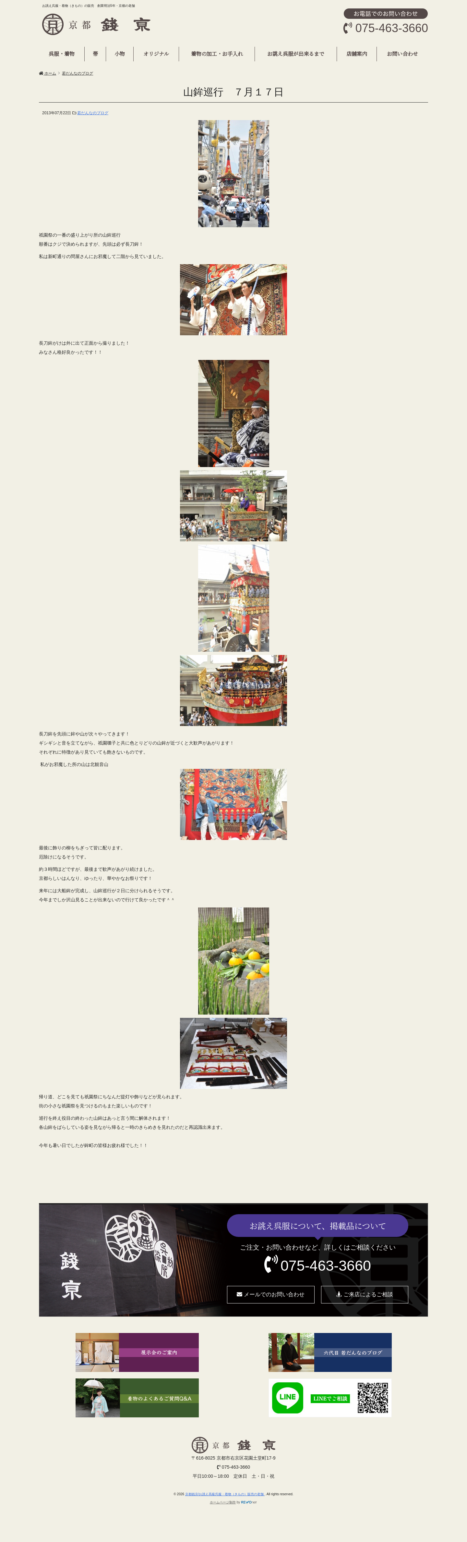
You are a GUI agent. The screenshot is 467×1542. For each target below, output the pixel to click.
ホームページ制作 (223, 1502)
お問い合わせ (402, 53)
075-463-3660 (326, 1265)
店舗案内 (356, 53)
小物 (119, 53)
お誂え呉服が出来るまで (295, 53)
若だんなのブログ (92, 113)
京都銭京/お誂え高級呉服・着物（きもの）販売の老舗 (225, 1494)
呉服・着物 (62, 53)
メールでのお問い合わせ (271, 1294)
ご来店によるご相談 (364, 1294)
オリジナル (156, 53)
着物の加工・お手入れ (217, 53)
